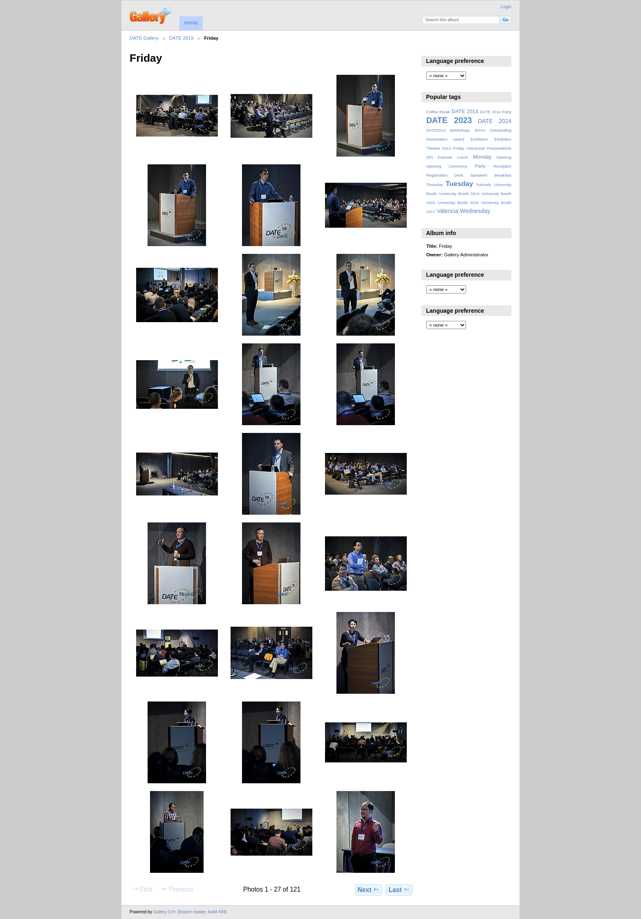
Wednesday (475, 211)
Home (190, 23)
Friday (458, 148)
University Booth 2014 (459, 193)
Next (368, 889)
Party (480, 166)
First (142, 889)
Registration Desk (445, 175)
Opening (503, 157)
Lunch (462, 157)
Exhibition (479, 139)
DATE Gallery (144, 37)
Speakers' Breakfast (490, 175)
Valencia (447, 211)
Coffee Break (438, 112)
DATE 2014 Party (495, 112)
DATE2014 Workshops (448, 130)
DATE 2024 (494, 121)
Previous (177, 889)
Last (399, 889)
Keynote (444, 157)
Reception (502, 166)
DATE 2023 (449, 120)
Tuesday (459, 184)
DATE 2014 (465, 111)
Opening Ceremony (446, 166)
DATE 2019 (181, 37)
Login (506, 6)
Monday (482, 157)
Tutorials (483, 184)
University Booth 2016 (458, 202)
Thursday (434, 184)
